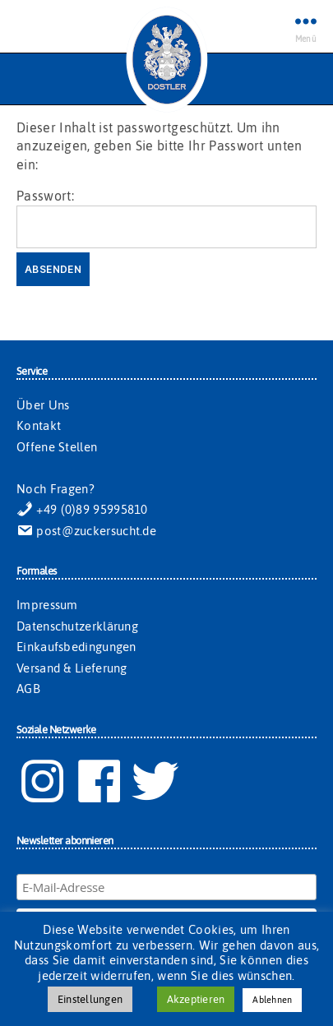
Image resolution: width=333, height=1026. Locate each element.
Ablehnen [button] (272, 1000)
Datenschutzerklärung (77, 626)
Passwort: (166, 217)
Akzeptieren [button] (196, 999)
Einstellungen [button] (90, 999)
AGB (28, 689)
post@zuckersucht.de (86, 531)
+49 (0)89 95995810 (82, 509)
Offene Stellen (56, 447)
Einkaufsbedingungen (76, 647)
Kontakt (38, 425)
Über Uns (42, 405)
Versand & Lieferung (71, 668)
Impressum (47, 605)
